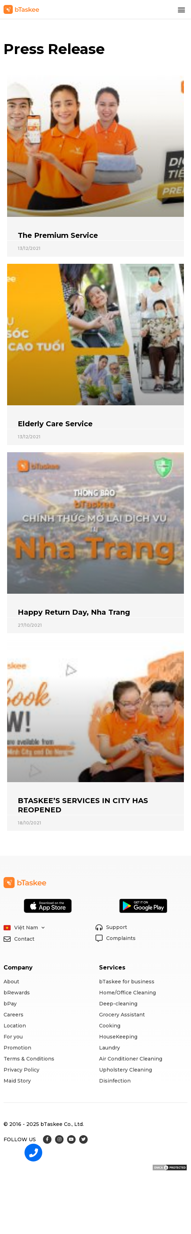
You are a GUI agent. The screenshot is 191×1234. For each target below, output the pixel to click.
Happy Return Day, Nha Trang (74, 612)
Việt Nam (29, 928)
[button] (181, 9)
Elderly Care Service (55, 424)
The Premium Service (58, 235)
